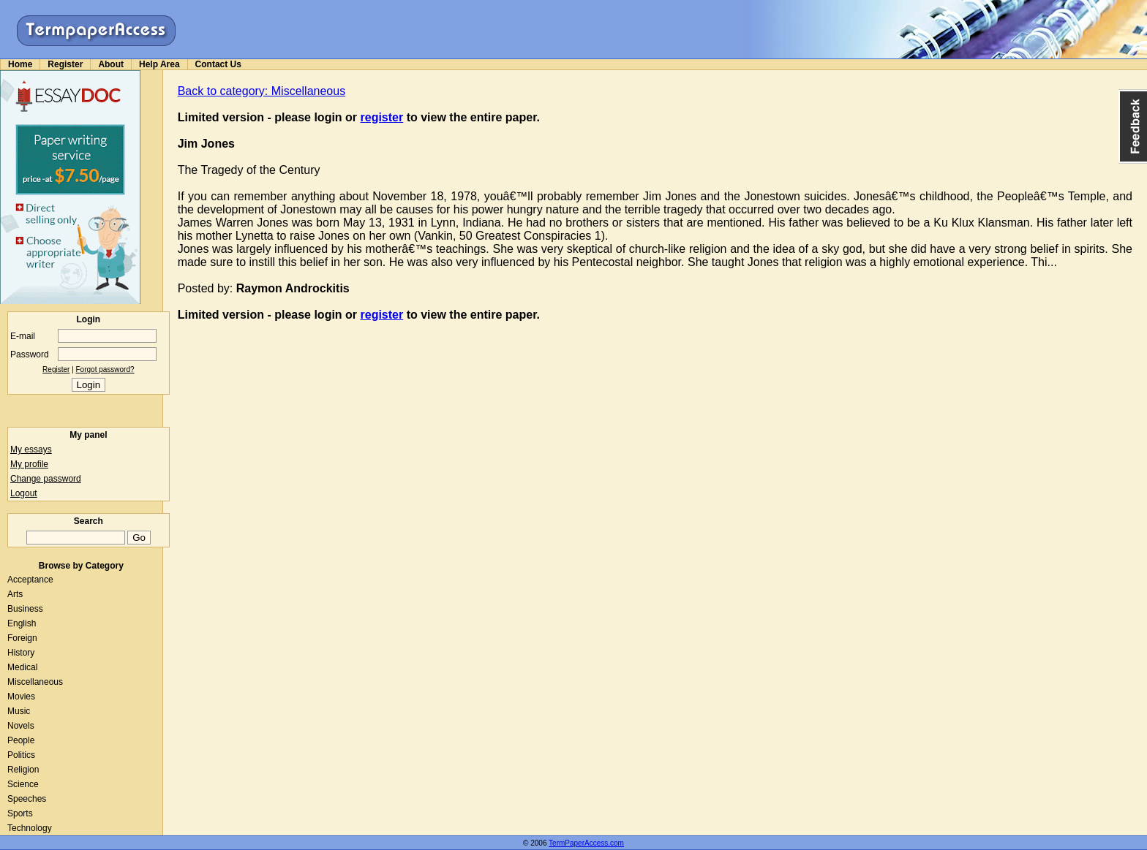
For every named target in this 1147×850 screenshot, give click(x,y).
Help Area (159, 64)
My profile (29, 464)
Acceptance (30, 579)
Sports (20, 813)
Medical (22, 667)
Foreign (22, 638)
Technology (29, 828)
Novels (20, 726)
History (20, 653)
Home (20, 64)
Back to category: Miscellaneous (261, 91)
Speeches (26, 799)
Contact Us (218, 64)
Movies (21, 696)
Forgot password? (105, 369)
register (382, 117)
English (21, 623)
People (20, 740)
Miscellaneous (35, 682)
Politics (21, 755)
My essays (31, 449)
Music (18, 711)
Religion (23, 769)
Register (65, 64)
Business (25, 609)
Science (23, 784)
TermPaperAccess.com (586, 843)
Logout (23, 493)
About (111, 64)
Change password (45, 479)
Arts (15, 594)
